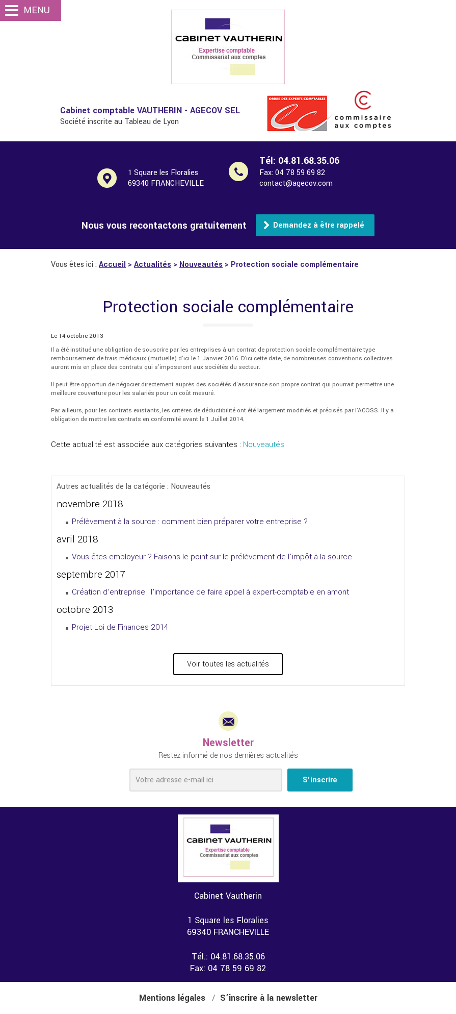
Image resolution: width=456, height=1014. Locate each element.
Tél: (299, 160)
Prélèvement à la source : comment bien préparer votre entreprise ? (190, 521)
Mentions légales (172, 998)
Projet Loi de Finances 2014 (120, 627)
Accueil (112, 264)
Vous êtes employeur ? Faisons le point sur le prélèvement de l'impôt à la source (212, 556)
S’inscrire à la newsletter (268, 998)
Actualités (152, 264)
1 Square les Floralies (177, 178)
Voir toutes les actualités (228, 664)
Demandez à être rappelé (318, 225)
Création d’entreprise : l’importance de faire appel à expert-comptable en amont (210, 592)
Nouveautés (201, 264)
